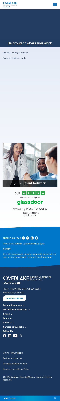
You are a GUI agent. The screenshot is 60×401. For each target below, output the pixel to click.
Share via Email (36, 237)
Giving (6, 313)
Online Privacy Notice (13, 352)
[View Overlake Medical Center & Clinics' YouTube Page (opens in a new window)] (16, 335)
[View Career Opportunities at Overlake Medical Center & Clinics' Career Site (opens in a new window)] (30, 280)
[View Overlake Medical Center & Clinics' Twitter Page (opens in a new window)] (22, 335)
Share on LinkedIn (32, 237)
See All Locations (14, 298)
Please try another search (14, 58)
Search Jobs (10, 398)
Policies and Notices (12, 358)
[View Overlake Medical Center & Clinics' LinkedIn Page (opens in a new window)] (10, 335)
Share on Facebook (23, 237)
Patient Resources (12, 305)
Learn (6, 318)
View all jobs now (43, 257)
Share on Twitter (27, 237)
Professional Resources (15, 309)
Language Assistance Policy (16, 369)
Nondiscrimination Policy (15, 363)
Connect (7, 322)
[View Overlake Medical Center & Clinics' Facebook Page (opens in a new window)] (5, 335)
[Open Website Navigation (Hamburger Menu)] (54, 4)
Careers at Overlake (13, 326)
